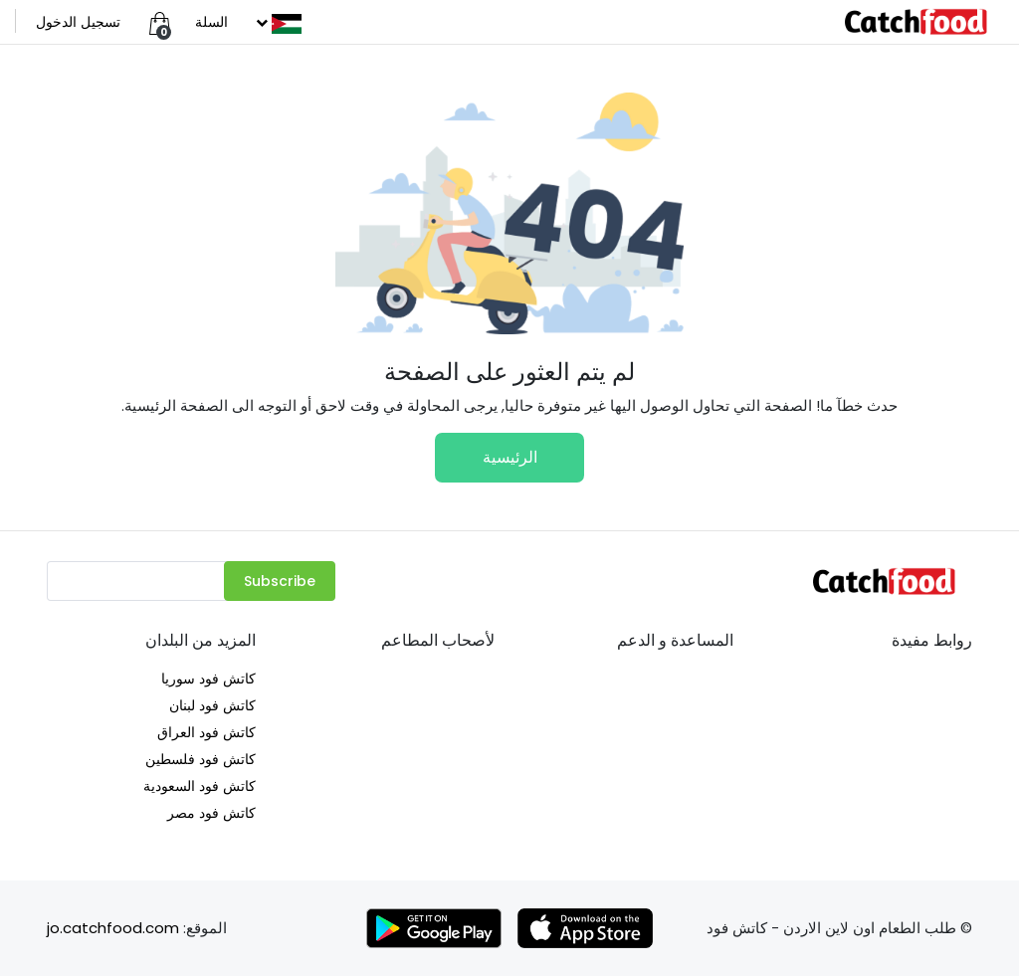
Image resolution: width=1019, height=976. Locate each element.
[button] (277, 22)
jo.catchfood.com (113, 927)
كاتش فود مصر (211, 813)
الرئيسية (510, 457)
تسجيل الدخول (78, 22)
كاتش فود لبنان (212, 705)
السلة (211, 22)
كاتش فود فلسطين (200, 759)
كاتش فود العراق (206, 732)
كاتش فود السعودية (199, 786)
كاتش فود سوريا (208, 678)
